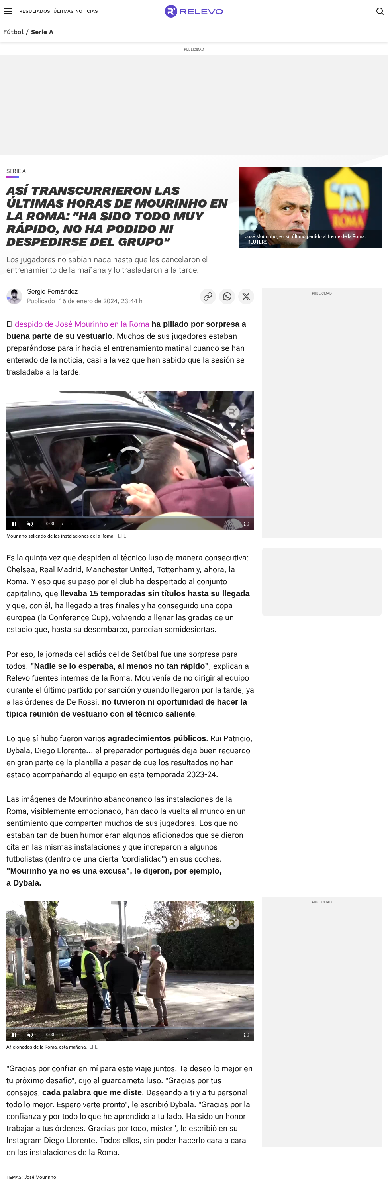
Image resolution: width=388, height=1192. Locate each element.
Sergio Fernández (52, 291)
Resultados (34, 11)
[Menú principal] (8, 11)
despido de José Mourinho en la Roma (81, 324)
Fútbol (13, 32)
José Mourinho (40, 1177)
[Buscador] (380, 11)
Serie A (42, 32)
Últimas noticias (75, 11)
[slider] (130, 517)
